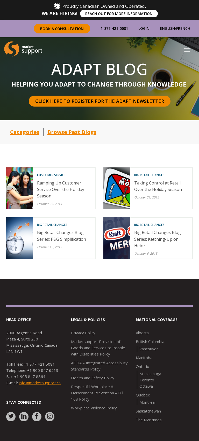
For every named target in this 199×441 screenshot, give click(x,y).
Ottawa (146, 386)
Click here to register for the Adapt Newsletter (99, 101)
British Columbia (150, 341)
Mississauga (150, 373)
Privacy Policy (83, 332)
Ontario (142, 366)
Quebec (143, 394)
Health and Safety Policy (92, 377)
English (167, 28)
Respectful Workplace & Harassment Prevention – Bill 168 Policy (97, 393)
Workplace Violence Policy (94, 407)
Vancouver (148, 348)
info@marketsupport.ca (40, 382)
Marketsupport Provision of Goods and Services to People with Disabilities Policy (98, 348)
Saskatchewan (148, 411)
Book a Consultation (62, 28)
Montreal (147, 402)
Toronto (146, 379)
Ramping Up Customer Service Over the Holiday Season (60, 189)
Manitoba (144, 357)
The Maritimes (149, 419)
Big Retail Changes (149, 175)
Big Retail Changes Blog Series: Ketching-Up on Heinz (157, 239)
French (183, 28)
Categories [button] (24, 132)
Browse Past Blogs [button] (71, 132)
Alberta (142, 332)
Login (144, 28)
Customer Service (51, 175)
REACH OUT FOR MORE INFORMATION (119, 13)
